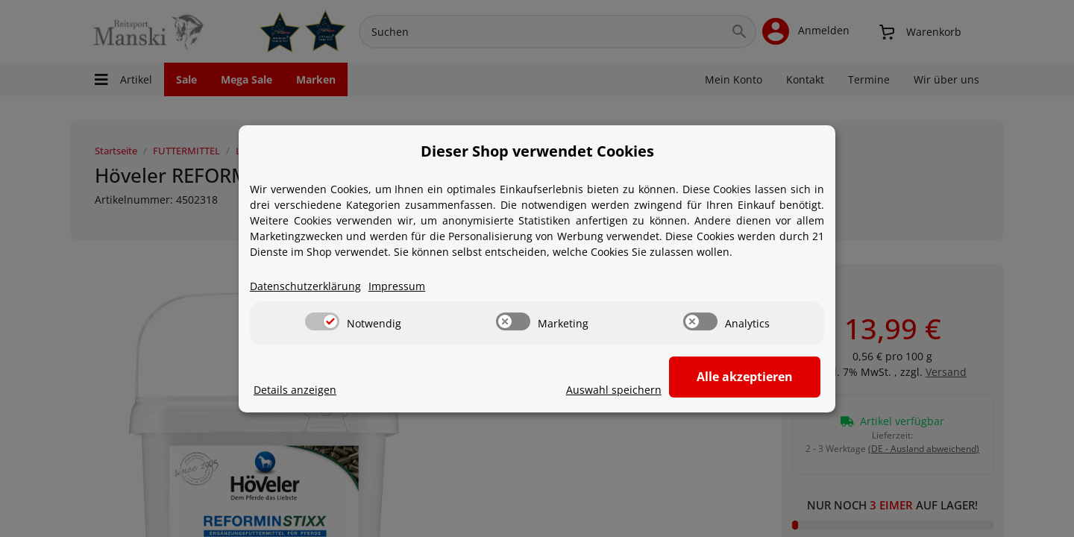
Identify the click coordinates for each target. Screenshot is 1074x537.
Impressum (396, 286)
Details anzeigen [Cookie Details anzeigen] (295, 390)
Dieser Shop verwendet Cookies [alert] (537, 151)
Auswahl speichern (616, 390)
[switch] (322, 321)
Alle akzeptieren (746, 376)
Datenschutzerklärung (305, 286)
